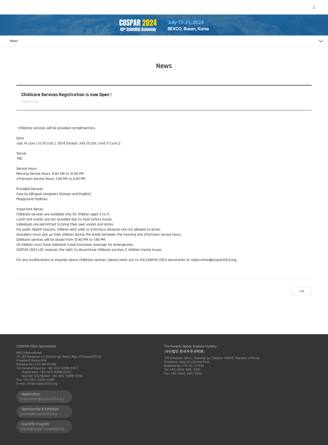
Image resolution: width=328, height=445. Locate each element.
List (301, 291)
